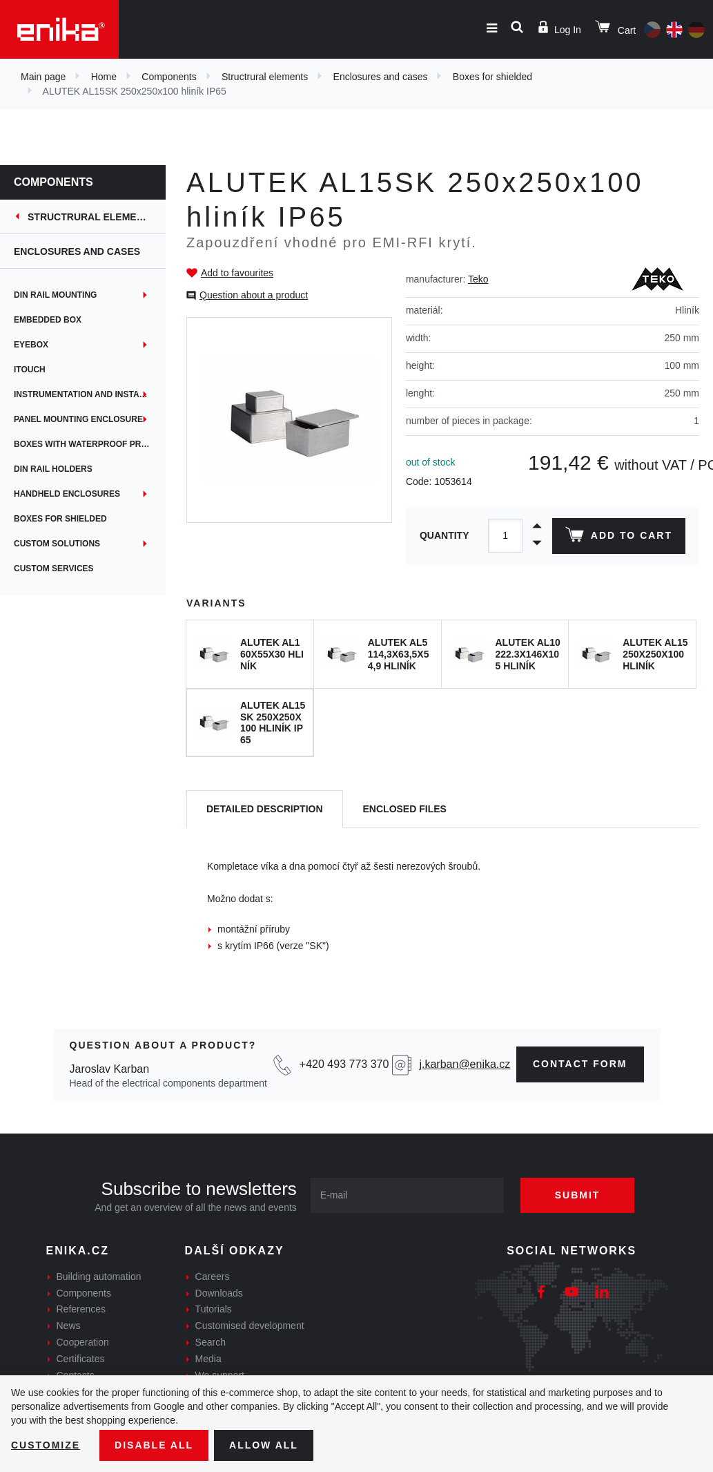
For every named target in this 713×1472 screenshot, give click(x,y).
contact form (580, 1063)
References (81, 1309)
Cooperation (83, 1342)
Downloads (219, 1293)
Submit (577, 1195)
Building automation (99, 1276)
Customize (45, 1445)
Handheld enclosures (67, 494)
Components (168, 76)
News (69, 1325)
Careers (212, 1276)
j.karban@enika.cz (464, 1064)
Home (104, 76)
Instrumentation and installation (90, 394)
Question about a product (253, 294)
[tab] (264, 809)
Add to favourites (237, 272)
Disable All (154, 1445)
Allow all (263, 1445)
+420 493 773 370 (344, 1064)
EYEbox (31, 345)
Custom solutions (57, 543)
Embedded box (47, 320)
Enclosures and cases (380, 76)
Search (210, 1342)
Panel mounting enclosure (78, 419)
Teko (478, 279)
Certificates (81, 1358)
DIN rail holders (53, 469)
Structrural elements (265, 76)
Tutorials (213, 1309)
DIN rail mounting (55, 295)
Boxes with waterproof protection (90, 444)
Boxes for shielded (492, 76)
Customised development (249, 1325)
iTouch (30, 369)
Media (208, 1358)
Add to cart (618, 537)
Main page (43, 76)
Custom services (54, 568)
